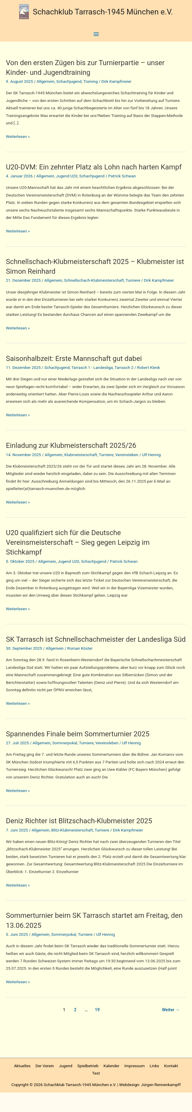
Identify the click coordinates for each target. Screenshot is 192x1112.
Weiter (171, 1029)
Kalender (112, 1085)
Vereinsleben (126, 464)
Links (154, 1085)
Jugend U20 (66, 185)
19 (97, 1029)
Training (90, 81)
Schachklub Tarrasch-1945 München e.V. (103, 11)
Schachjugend (69, 81)
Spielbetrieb (88, 1085)
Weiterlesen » (18, 136)
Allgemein (45, 81)
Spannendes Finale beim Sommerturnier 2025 (82, 753)
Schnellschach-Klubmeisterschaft (94, 290)
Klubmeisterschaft (80, 464)
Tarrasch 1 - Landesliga (92, 377)
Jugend (65, 1085)
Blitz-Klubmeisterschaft (72, 849)
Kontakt (171, 1085)
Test (96, 1092)
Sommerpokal (64, 762)
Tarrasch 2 (124, 377)
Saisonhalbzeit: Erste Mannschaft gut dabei (78, 368)
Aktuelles (22, 1085)
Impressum (134, 1085)
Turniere (133, 290)
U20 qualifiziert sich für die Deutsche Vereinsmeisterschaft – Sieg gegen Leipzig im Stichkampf (82, 552)
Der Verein (45, 1085)
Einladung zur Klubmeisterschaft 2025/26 (75, 455)
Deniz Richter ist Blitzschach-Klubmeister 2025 (83, 840)
